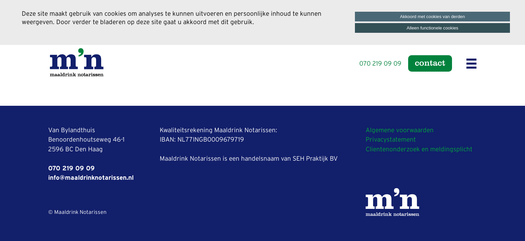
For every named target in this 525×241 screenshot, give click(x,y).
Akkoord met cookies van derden (432, 16)
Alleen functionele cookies (432, 27)
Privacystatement (391, 140)
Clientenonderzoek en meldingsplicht (419, 149)
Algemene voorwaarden (400, 130)
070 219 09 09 (380, 64)
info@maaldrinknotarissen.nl (91, 178)
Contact (430, 63)
